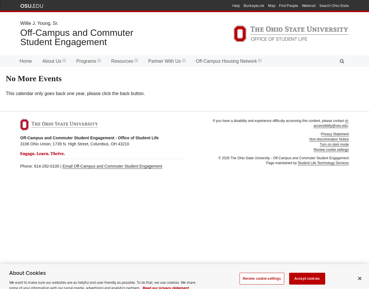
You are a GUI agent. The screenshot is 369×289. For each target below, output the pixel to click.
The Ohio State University (31, 6)
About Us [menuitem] (54, 61)
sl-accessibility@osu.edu (331, 123)
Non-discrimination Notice (329, 139)
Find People (288, 5)
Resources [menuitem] (124, 61)
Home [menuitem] (26, 61)
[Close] (359, 281)
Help (236, 5)
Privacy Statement (335, 134)
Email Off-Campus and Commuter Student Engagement (112, 166)
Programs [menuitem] (88, 61)
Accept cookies (307, 281)
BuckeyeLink (254, 5)
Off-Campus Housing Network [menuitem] (228, 61)
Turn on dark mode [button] (334, 144)
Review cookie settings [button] (331, 150)
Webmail (309, 5)
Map (271, 5)
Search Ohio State (334, 5)
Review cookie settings (262, 281)
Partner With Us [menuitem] (166, 61)
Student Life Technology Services (323, 163)
